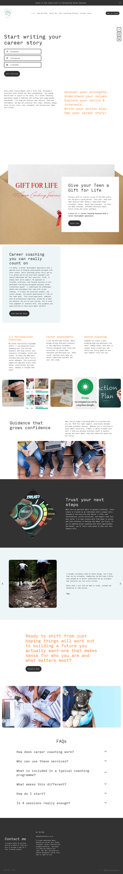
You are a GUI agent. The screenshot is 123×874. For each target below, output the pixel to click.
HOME (33, 13)
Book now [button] (74, 223)
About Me (53, 13)
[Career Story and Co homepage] (15, 13)
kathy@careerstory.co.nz (44, 836)
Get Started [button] (12, 73)
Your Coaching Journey (68, 13)
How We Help (42, 13)
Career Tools (86, 13)
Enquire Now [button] (33, 669)
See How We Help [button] (19, 313)
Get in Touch (112, 13)
